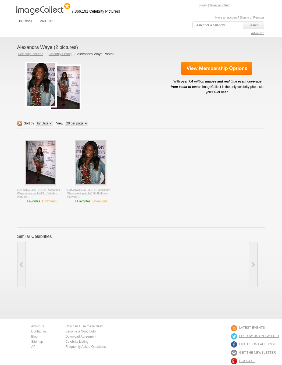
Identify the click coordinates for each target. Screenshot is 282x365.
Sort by (29, 123)
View (59, 123)
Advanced (257, 33)
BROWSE (26, 21)
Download (49, 201)
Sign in (244, 17)
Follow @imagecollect (214, 5)
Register (258, 17)
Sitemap (37, 341)
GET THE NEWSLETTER (257, 353)
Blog (34, 336)
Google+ (247, 361)
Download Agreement (80, 336)
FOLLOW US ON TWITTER (259, 336)
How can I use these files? (84, 326)
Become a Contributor (81, 331)
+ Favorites (32, 201)
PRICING (46, 21)
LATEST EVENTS (252, 328)
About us (37, 326)
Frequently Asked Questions (85, 347)
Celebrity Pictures (30, 54)
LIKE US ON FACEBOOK (257, 344)
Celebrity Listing (60, 54)
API (33, 347)
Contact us (39, 331)
